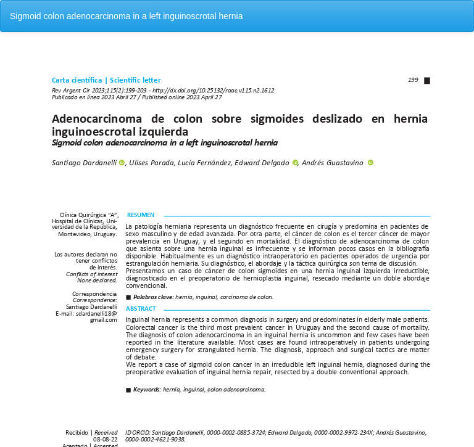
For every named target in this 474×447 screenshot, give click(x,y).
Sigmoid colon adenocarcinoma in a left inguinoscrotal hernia (126, 16)
